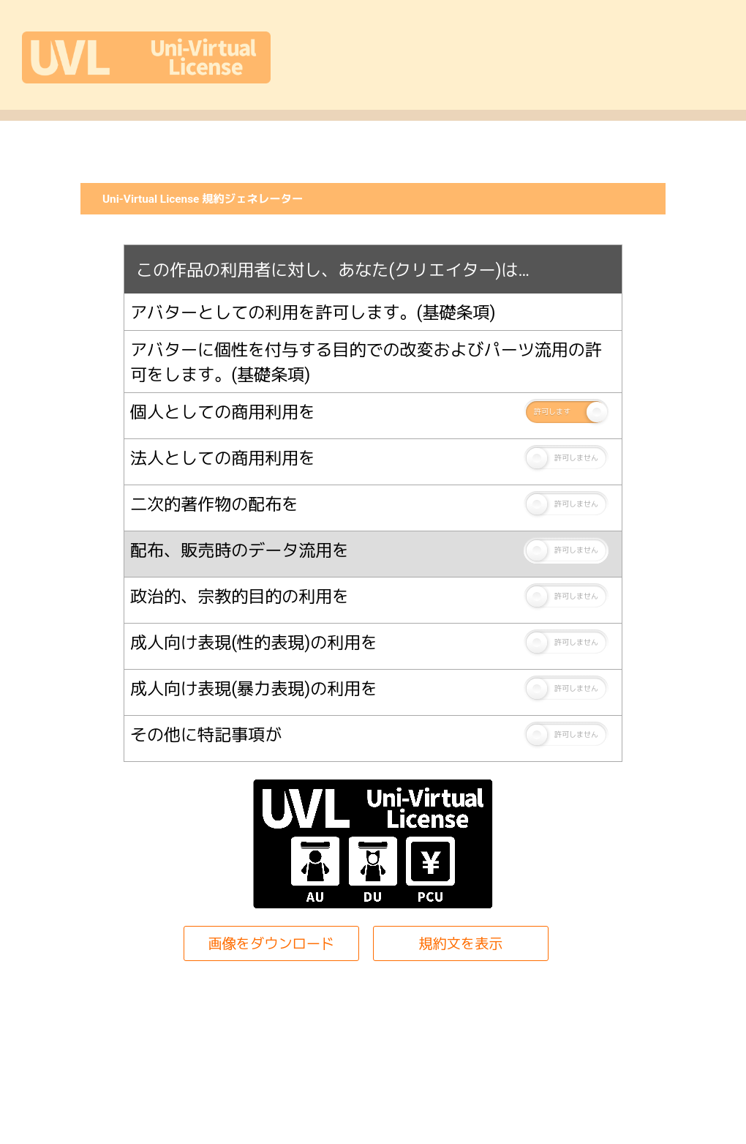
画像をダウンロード (271, 943)
